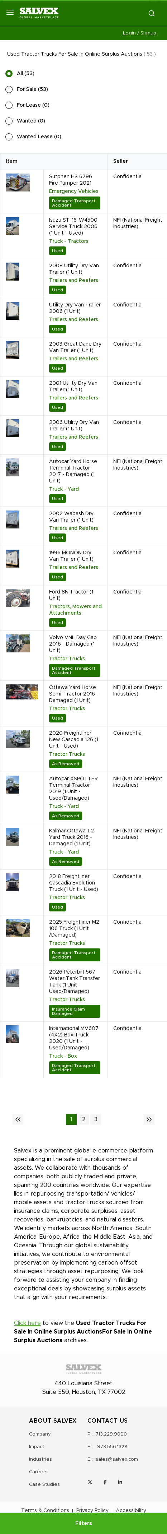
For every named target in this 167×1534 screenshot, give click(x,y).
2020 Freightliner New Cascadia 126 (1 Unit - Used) (73, 740)
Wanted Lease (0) (39, 136)
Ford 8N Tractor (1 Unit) (71, 595)
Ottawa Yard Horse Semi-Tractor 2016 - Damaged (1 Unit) (74, 694)
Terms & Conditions (45, 1510)
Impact (36, 1447)
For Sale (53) (32, 89)
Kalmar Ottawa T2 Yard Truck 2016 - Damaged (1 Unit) (71, 837)
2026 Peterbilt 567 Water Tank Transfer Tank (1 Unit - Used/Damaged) (74, 982)
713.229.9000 (111, 1434)
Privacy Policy (92, 1510)
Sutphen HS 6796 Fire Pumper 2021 (70, 180)
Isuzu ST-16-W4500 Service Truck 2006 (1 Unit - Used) (73, 227)
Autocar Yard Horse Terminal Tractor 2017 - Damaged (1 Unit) (73, 471)
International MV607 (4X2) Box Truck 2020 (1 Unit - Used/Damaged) (74, 1038)
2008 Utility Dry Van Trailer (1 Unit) (74, 269)
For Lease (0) (33, 105)
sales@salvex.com (117, 1459)
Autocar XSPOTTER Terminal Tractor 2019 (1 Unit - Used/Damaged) (73, 788)
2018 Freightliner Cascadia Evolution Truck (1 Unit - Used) (73, 883)
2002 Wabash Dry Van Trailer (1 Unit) (71, 517)
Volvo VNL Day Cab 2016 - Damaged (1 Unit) (73, 644)
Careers (38, 1472)
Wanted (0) (31, 121)
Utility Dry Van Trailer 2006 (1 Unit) (75, 308)
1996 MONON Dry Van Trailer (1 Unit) (71, 556)
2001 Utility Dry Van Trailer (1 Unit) (73, 386)
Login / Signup (139, 33)
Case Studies (44, 1484)
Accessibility (131, 1510)
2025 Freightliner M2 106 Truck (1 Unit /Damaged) (74, 929)
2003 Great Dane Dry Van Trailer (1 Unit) (75, 347)
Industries (40, 1459)
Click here (27, 1323)
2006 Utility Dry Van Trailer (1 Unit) (74, 425)
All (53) (25, 73)
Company (40, 1434)
